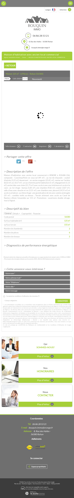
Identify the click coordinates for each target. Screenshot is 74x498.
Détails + (16, 214)
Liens (44, 483)
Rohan (24, 57)
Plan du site (17, 483)
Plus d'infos (45, 356)
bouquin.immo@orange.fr (41, 48)
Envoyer (63, 301)
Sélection (63, 10)
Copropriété (27, 214)
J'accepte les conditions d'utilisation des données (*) (22, 296)
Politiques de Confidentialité (36, 325)
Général (8, 214)
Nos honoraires (37, 483)
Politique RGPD (55, 483)
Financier (36, 214)
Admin (48, 483)
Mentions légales (27, 483)
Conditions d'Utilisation (57, 325)
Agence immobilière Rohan (12, 57)
